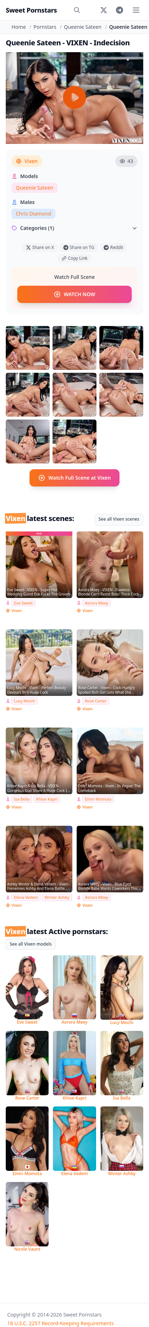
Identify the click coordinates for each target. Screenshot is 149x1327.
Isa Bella (22, 799)
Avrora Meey (96, 603)
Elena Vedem (26, 897)
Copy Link (74, 258)
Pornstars (44, 26)
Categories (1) (74, 228)
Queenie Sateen (82, 26)
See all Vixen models (31, 944)
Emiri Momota (98, 799)
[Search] (77, 10)
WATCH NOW (74, 294)
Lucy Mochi (24, 700)
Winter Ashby (57, 897)
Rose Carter (96, 700)
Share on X (40, 247)
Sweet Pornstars (31, 10)
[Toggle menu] (136, 10)
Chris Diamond (33, 213)
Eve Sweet (23, 603)
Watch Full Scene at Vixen (74, 477)
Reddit (113, 247)
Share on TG (78, 247)
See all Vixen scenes (119, 519)
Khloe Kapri (46, 799)
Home (19, 26)
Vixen (27, 161)
